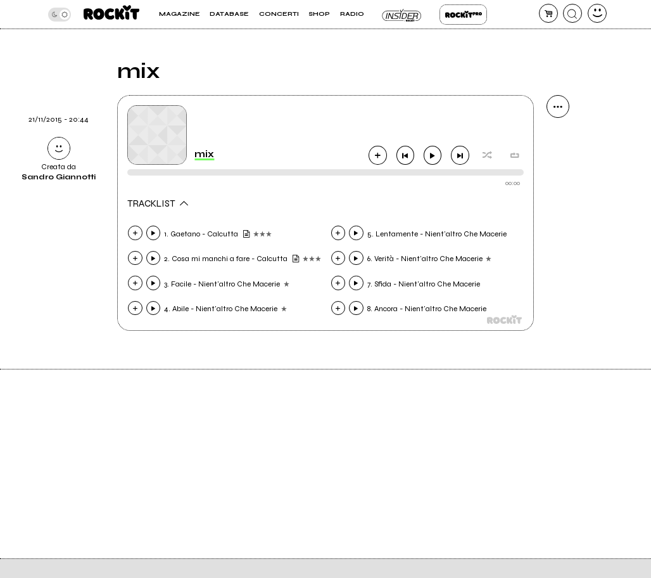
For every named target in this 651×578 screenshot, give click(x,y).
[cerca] (572, 13)
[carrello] (548, 13)
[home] (111, 14)
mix (204, 154)
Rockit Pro (463, 14)
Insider (402, 14)
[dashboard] (597, 13)
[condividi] (558, 106)
